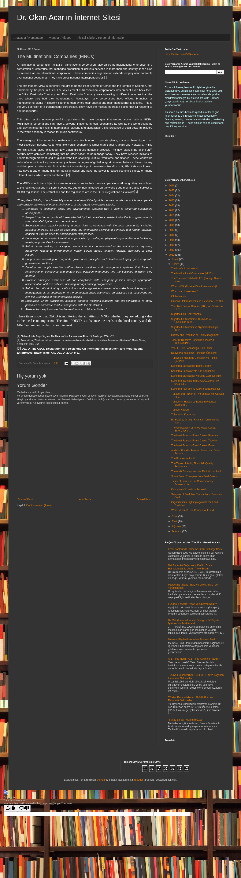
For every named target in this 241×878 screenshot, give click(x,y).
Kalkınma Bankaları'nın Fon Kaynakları (193, 370)
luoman (100, 779)
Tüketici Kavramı (180, 409)
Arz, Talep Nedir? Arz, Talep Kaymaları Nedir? (194, 658)
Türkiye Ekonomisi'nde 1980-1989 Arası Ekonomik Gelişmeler (190, 699)
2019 (172, 220)
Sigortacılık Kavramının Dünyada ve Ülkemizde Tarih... (191, 321)
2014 (172, 245)
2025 (172, 190)
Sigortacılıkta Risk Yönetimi (186, 314)
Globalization (178, 296)
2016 (172, 235)
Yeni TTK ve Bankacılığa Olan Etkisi (191, 348)
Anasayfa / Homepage (28, 37)
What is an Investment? (184, 291)
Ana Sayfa (85, 499)
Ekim (175, 516)
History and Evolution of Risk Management (195, 335)
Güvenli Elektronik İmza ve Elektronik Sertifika (197, 301)
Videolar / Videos (60, 37)
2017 (172, 230)
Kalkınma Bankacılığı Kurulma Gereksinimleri (196, 375)
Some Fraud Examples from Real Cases (194, 476)
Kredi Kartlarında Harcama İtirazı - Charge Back (195, 549)
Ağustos (177, 526)
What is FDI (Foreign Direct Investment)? (194, 286)
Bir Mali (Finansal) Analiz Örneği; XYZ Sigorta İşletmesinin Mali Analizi (193, 622)
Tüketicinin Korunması (183, 414)
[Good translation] (10, 808)
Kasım (176, 264)
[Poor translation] (24, 808)
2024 (172, 195)
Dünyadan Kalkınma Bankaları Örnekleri (193, 352)
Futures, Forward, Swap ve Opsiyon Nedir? (192, 603)
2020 (172, 215)
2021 (172, 210)
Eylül (175, 521)
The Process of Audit (183, 458)
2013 (172, 249)
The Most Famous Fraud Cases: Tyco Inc (194, 440)
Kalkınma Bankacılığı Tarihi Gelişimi (191, 365)
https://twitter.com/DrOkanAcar (182, 54)
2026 (172, 185)
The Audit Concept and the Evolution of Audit (196, 471)
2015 (172, 239)
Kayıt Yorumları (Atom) (39, 505)
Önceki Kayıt (144, 499)
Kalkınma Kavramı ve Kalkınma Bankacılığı (195, 388)
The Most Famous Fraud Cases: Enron (193, 445)
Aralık (175, 259)
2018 (172, 225)
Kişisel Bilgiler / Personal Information (101, 37)
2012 (172, 254)
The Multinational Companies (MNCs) (192, 273)
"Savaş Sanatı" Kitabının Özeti (185, 719)
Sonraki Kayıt (25, 499)
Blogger (138, 779)
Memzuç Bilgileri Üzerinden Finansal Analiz (192, 639)
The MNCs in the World (184, 268)
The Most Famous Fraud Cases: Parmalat (194, 435)
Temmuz (177, 531)
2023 (172, 200)
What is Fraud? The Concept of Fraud (192, 510)
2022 (172, 205)
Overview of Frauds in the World (189, 489)
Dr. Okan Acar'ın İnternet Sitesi (69, 17)
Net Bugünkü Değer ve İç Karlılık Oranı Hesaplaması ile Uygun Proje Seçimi (190, 567)
